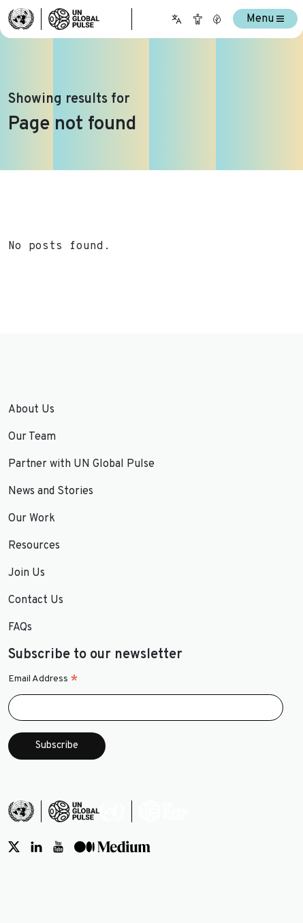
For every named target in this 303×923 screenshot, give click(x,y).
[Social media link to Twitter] (14, 847)
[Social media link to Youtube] (58, 847)
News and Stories (50, 491)
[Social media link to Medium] (112, 847)
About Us (31, 410)
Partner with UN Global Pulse (81, 464)
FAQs (20, 627)
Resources (34, 546)
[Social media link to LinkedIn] (36, 847)
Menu (265, 19)
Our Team (32, 437)
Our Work (31, 518)
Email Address (43, 679)
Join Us (26, 573)
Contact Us (35, 600)
